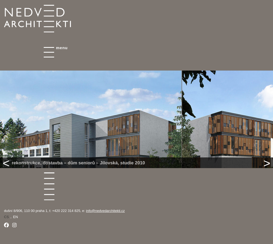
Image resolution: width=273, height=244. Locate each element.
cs (6, 217)
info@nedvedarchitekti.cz (105, 211)
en (15, 217)
